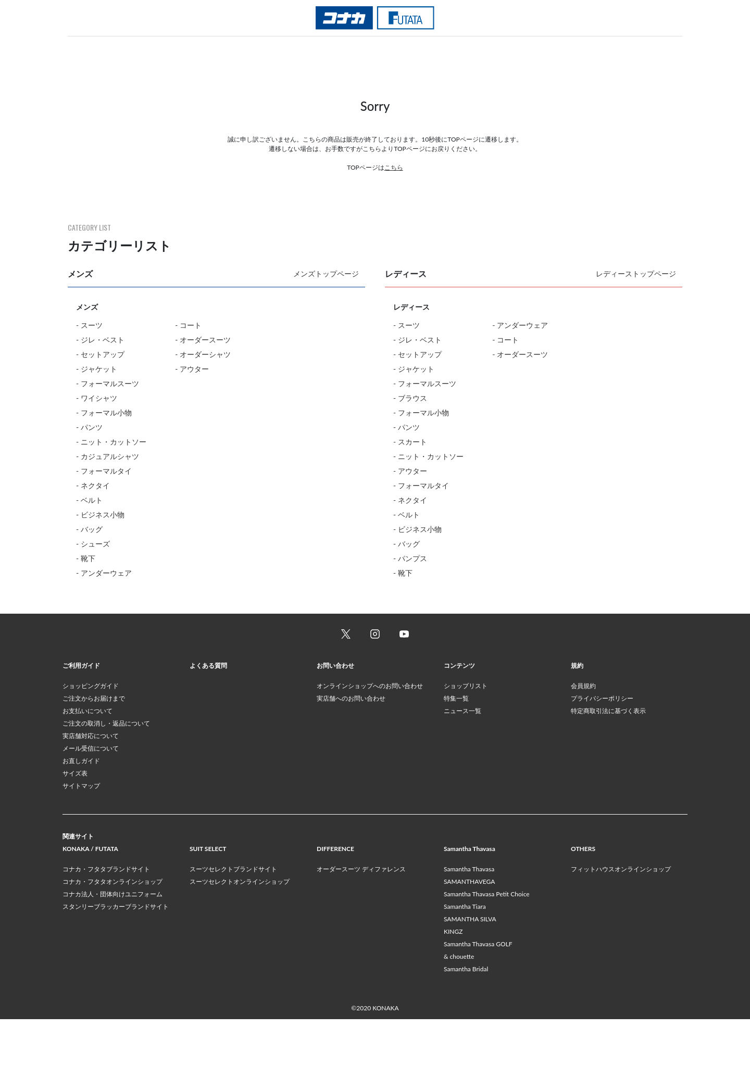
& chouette (459, 1003)
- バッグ (89, 529)
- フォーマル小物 (104, 412)
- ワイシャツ (96, 398)
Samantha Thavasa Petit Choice (487, 941)
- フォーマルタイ (104, 470)
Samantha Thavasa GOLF (478, 991)
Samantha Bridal (466, 1016)
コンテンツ (459, 712)
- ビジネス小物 (100, 514)
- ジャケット (96, 368)
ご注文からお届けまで (94, 745)
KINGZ (453, 978)
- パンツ (89, 427)
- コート (188, 325)
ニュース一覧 (462, 758)
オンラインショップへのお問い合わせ (370, 733)
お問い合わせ (335, 712)
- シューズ (93, 543)
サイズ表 (75, 820)
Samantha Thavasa (469, 916)
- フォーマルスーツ (107, 383)
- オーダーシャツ (203, 354)
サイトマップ (81, 832)
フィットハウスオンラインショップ (621, 916)
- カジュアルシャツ (107, 456)
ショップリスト (466, 733)
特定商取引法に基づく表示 (608, 758)
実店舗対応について (91, 782)
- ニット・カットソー (111, 441)
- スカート (410, 441)
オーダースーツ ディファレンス (361, 916)
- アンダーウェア (104, 572)
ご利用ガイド (81, 712)
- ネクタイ (93, 485)
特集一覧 (456, 745)
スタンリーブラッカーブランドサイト (116, 953)
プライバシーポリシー (602, 745)
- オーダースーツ (203, 339)
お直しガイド (81, 807)
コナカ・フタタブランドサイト (106, 916)
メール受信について (91, 795)
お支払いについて (88, 758)
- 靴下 (85, 558)
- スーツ (89, 325)
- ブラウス (410, 398)
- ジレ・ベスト (100, 339)
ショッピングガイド (91, 733)
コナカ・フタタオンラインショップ (112, 928)
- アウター (192, 368)
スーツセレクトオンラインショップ (240, 928)
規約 (577, 712)
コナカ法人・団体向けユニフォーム (112, 941)
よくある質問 (208, 712)
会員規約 (583, 733)
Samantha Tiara (465, 953)
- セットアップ (100, 354)
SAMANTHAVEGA (469, 928)
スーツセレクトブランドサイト (233, 916)
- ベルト (89, 500)
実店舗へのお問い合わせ (351, 745)
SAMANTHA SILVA (470, 966)
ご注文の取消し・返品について (106, 770)
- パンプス (410, 558)
